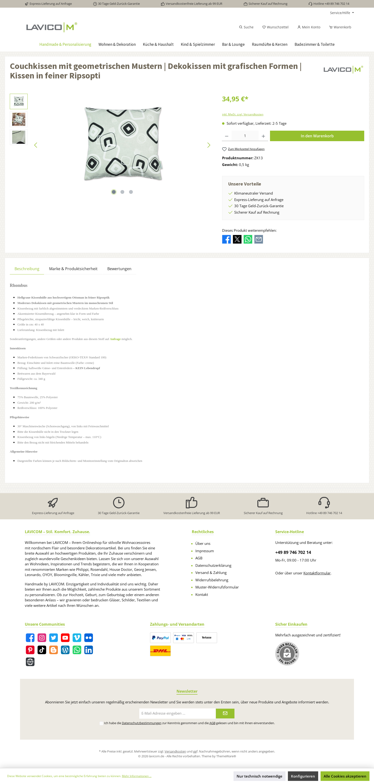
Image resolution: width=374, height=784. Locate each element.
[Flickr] (88, 637)
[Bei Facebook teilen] (226, 238)
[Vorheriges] (36, 145)
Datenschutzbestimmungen (141, 723)
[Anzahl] (245, 136)
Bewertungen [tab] (119, 268)
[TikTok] (41, 650)
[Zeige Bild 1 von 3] (114, 192)
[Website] (30, 661)
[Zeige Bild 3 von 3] (131, 192)
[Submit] (225, 713)
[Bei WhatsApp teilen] (248, 238)
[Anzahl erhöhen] (263, 136)
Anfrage (115, 339)
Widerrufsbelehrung (211, 580)
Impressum (204, 550)
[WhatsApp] (77, 650)
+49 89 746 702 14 (293, 552)
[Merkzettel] (275, 27)
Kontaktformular (317, 573)
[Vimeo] (77, 637)
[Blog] (65, 650)
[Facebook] (30, 637)
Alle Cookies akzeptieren (345, 776)
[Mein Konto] (308, 27)
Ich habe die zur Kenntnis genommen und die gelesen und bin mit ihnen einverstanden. (189, 723)
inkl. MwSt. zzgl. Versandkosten (242, 114)
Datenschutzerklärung (213, 565)
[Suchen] (246, 27)
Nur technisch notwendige (259, 776)
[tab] (27, 268)
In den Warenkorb (317, 136)
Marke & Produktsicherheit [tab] (73, 268)
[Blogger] (53, 650)
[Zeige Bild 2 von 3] (122, 192)
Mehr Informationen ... (136, 776)
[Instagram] (41, 637)
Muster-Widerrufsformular (217, 587)
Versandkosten (175, 751)
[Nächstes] (208, 145)
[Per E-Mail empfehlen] (258, 238)
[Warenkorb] (339, 27)
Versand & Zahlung (211, 572)
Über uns (202, 543)
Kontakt (201, 594)
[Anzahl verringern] (227, 136)
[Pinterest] (30, 650)
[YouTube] (65, 637)
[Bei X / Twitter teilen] (237, 238)
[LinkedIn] (88, 650)
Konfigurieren (303, 776)
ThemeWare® (226, 756)
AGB (199, 558)
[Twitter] (53, 637)
